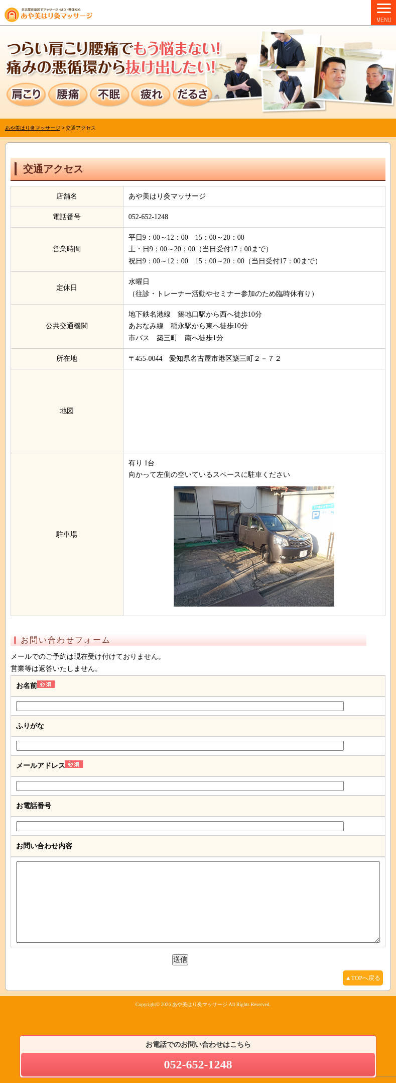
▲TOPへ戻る (362, 993)
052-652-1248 (198, 1064)
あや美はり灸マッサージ (199, 1019)
